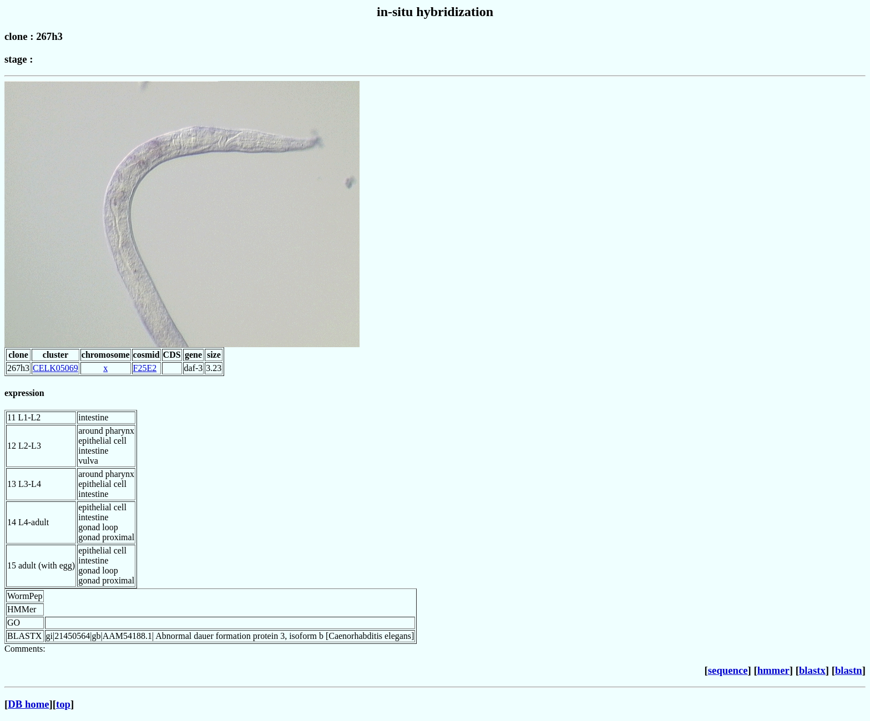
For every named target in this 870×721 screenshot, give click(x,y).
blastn (848, 670)
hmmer (773, 670)
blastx (812, 670)
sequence (728, 670)
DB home (28, 704)
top (63, 704)
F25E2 (145, 368)
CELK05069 (55, 368)
